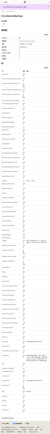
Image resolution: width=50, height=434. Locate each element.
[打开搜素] (48, 2)
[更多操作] (47, 11)
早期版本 (31, 429)
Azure (3, 11)
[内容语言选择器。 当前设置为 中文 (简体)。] (5, 423)
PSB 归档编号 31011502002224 (26, 427)
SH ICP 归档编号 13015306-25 (8, 427)
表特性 (4, 24)
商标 (25, 432)
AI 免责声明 (24, 429)
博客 (36, 429)
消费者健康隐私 (10, 432)
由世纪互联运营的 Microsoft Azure (9, 429)
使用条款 (19, 432)
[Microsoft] (25, 2)
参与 (41, 429)
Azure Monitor (10, 11)
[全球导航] (1, 2)
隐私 (38, 427)
